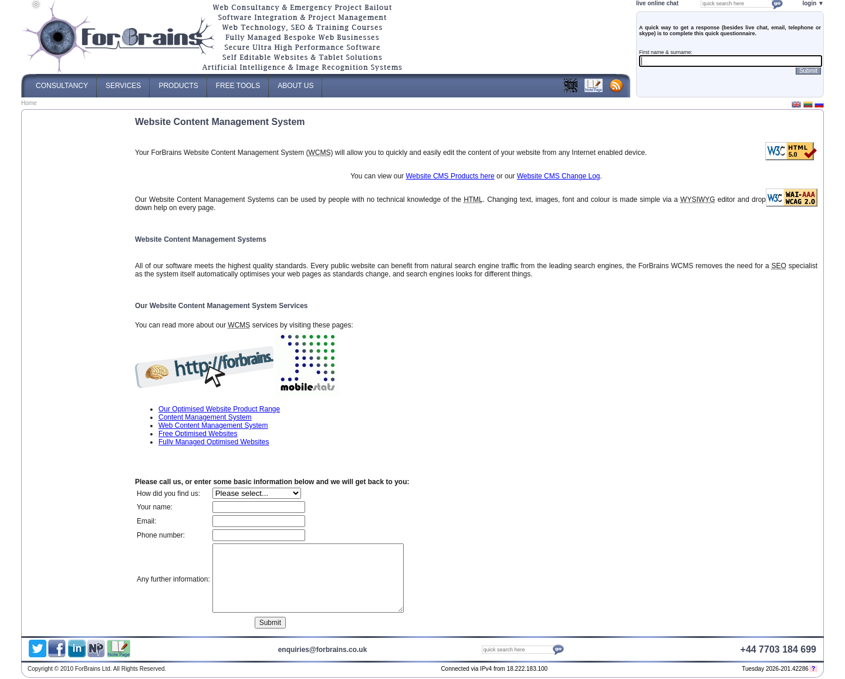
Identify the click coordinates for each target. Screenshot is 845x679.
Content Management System (205, 417)
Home (29, 103)
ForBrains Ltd (681, 669)
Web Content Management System (213, 425)
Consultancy (62, 82)
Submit (808, 70)
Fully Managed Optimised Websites (213, 442)
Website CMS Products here (449, 176)
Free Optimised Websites (198, 434)
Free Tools (238, 82)
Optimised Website (698, 669)
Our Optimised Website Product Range (219, 409)
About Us (295, 82)
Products (178, 82)
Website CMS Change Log (558, 176)
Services (123, 82)
